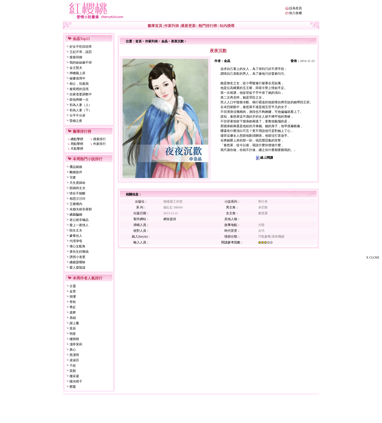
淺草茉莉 (76, 344)
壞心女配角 (77, 246)
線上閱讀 (266, 157)
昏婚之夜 (76, 121)
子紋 (73, 365)
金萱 (73, 291)
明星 (73, 334)
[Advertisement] (355, 341)
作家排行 (99, 144)
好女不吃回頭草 (81, 46)
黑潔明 (74, 355)
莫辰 (73, 328)
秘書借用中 (77, 78)
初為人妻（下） (81, 110)
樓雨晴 (74, 339)
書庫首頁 (154, 26)
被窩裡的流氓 (79, 89)
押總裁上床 (77, 73)
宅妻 (73, 177)
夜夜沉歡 (177, 41)
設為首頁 (295, 8)
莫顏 (73, 371)
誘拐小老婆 (77, 257)
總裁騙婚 (76, 214)
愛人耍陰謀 (77, 267)
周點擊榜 (77, 144)
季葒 (73, 307)
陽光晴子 (76, 381)
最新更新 (188, 26)
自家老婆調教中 (81, 94)
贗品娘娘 (76, 167)
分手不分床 (77, 115)
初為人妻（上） (81, 105)
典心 (73, 349)
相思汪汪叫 (77, 199)
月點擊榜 (77, 148)
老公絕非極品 (79, 220)
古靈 (73, 286)
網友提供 (169, 219)
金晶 (164, 41)
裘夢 (73, 312)
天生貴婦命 (77, 183)
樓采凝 (74, 376)
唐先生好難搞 (79, 251)
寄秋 (73, 302)
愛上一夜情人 (79, 225)
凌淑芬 (74, 360)
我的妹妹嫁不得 (81, 62)
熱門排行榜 (207, 26)
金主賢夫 (76, 68)
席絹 (73, 318)
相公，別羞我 (79, 84)
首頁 (138, 41)
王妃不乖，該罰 (81, 52)
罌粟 (73, 387)
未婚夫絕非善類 (81, 209)
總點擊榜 (77, 139)
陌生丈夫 (76, 230)
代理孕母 (76, 241)
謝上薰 (74, 323)
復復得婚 (76, 57)
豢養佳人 (76, 236)
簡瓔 (73, 297)
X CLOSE (372, 257)
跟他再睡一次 (79, 99)
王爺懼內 (76, 204)
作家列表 (171, 26)
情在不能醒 (77, 193)
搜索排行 (99, 139)
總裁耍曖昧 (77, 262)
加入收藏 (295, 13)
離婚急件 (76, 172)
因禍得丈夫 (77, 188)
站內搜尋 (227, 26)
